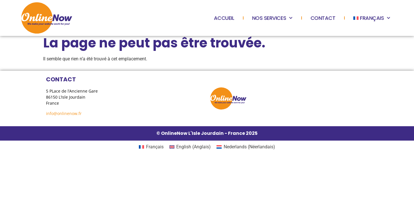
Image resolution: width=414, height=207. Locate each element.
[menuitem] (371, 18)
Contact (323, 18)
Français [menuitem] (155, 147)
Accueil (224, 18)
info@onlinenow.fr (64, 113)
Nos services (272, 18)
